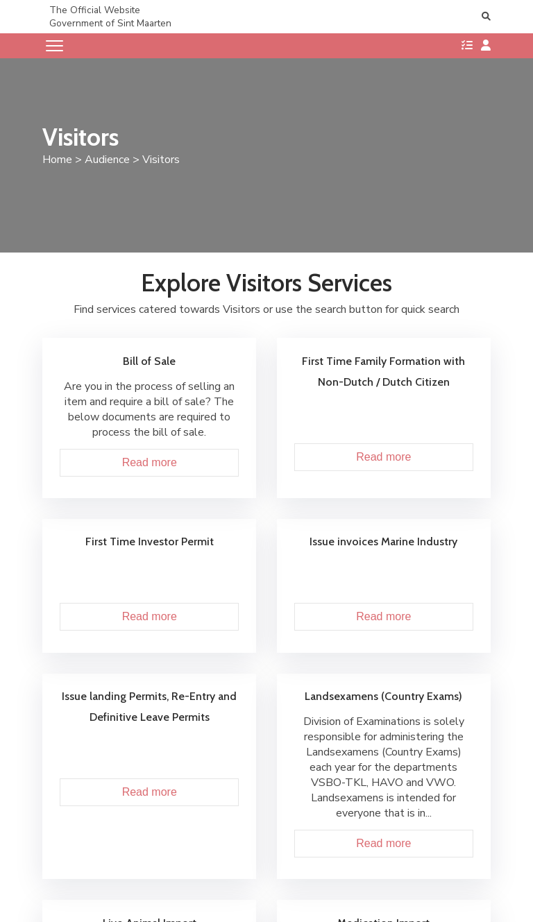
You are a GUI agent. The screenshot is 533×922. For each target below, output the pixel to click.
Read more (149, 462)
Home (57, 159)
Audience (107, 159)
